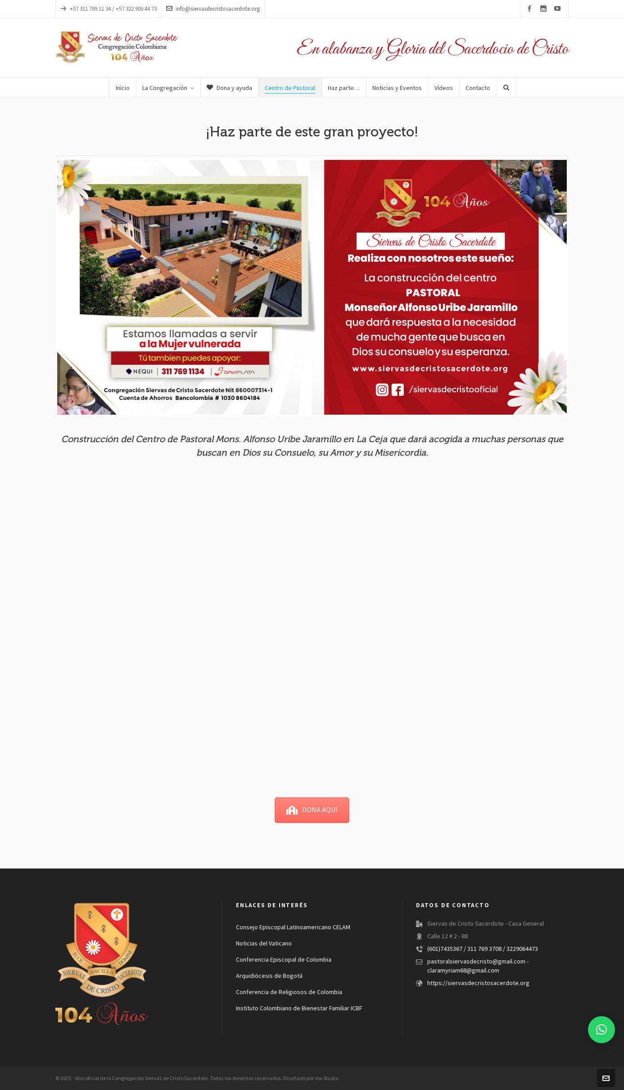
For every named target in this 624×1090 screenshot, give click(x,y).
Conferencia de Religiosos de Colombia (289, 992)
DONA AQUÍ (312, 810)
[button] (601, 1029)
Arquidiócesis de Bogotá (269, 976)
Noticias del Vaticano (264, 943)
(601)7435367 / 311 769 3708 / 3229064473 (482, 949)
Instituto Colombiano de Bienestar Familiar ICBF (299, 1008)
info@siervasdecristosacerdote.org (213, 8)
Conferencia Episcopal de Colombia (283, 959)
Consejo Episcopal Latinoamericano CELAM (293, 927)
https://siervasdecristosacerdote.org (478, 983)
